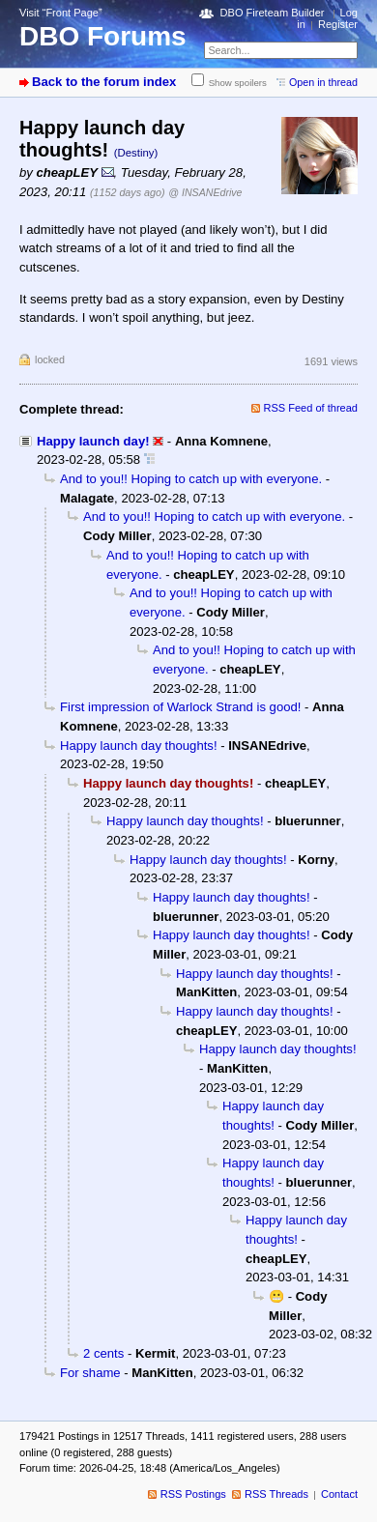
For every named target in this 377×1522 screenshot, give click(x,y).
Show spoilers (238, 82)
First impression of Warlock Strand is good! (180, 707)
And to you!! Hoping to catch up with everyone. (191, 479)
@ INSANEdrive (205, 192)
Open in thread (323, 82)
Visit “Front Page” (60, 12)
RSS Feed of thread (311, 408)
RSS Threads (276, 1494)
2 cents (103, 1353)
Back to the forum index (104, 81)
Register (338, 24)
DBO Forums (103, 36)
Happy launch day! (93, 441)
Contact (339, 1494)
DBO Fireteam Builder (272, 12)
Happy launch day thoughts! (139, 745)
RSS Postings (193, 1494)
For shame (90, 1372)
